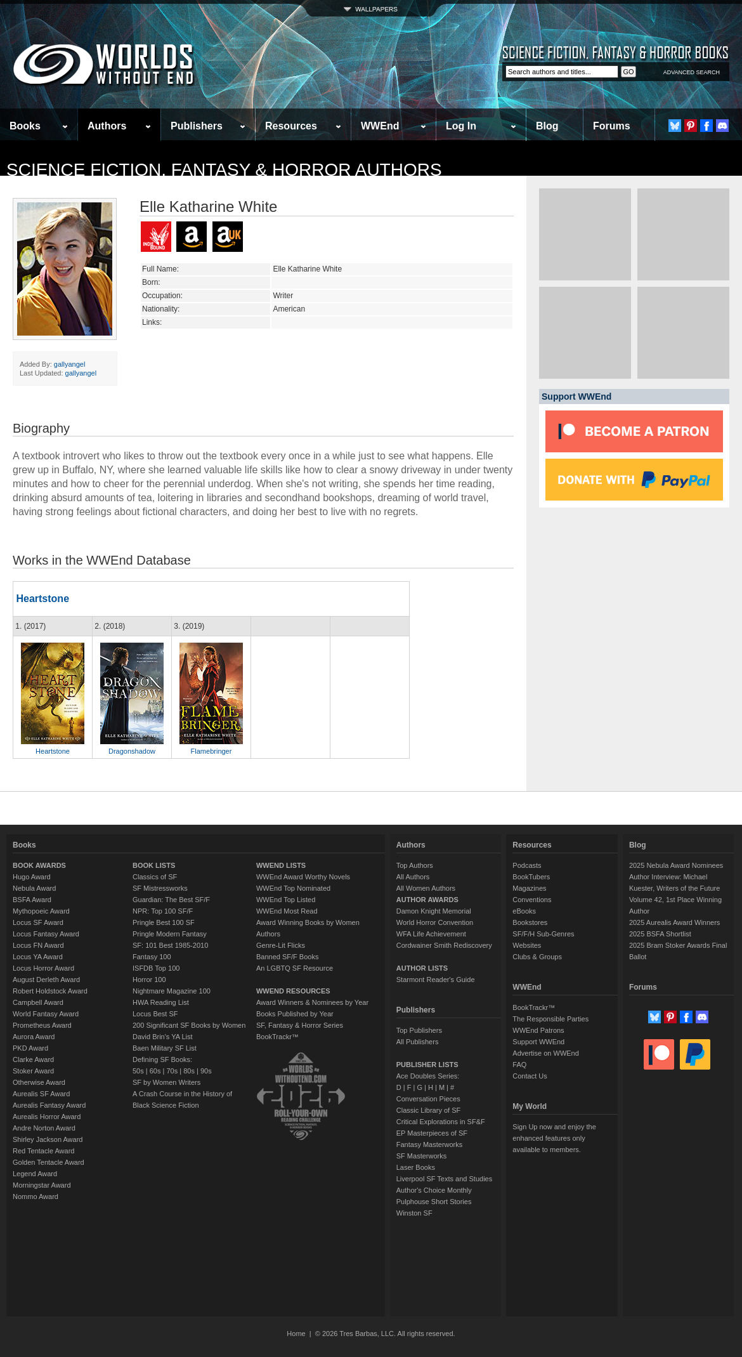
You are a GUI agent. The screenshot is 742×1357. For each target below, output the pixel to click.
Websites (526, 945)
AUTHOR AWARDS (427, 899)
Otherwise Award (39, 1082)
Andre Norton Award (44, 1128)
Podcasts (526, 865)
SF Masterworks (421, 1156)
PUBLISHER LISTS (427, 1064)
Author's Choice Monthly (434, 1190)
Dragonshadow (131, 751)
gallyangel (70, 364)
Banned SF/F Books (287, 956)
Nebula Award (34, 888)
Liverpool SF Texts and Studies (444, 1179)
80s (189, 1071)
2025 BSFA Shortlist (660, 934)
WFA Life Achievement (431, 934)
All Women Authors (425, 888)
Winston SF (414, 1213)
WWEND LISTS (281, 865)
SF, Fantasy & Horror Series (299, 1025)
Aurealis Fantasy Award (49, 1105)
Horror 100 (149, 979)
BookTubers (531, 877)
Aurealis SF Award (41, 1094)
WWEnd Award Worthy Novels (303, 877)
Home (296, 1333)
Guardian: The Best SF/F (171, 899)
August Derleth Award (46, 979)
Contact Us (529, 1076)
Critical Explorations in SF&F (440, 1121)
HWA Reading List (161, 1002)
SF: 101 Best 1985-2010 (170, 945)
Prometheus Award (42, 1025)
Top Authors (414, 865)
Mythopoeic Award (41, 911)
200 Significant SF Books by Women (189, 1025)
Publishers (197, 126)
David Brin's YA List (163, 1036)
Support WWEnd (538, 1042)
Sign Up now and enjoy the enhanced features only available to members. (554, 1138)
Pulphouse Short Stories (434, 1201)
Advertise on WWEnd (545, 1053)
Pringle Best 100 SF (164, 922)
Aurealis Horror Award (47, 1116)
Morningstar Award (42, 1185)
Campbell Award (38, 1002)
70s (172, 1071)
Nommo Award (35, 1196)
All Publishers (417, 1042)
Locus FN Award (38, 945)
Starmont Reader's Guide (435, 979)
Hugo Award (32, 877)
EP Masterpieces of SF (431, 1133)
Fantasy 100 (152, 956)
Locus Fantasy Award (46, 934)
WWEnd (380, 126)
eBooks (524, 911)
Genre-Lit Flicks (280, 945)
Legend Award (35, 1173)
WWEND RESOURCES (293, 991)
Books (25, 126)
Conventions (531, 899)
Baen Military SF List (165, 1048)
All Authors (413, 877)
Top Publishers (419, 1030)
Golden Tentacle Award (48, 1162)
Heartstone (42, 598)
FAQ (519, 1064)
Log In (461, 126)
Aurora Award (34, 1036)
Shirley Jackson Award (47, 1139)
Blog (547, 126)
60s (155, 1071)
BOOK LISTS (154, 865)
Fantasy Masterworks (429, 1144)
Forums (611, 126)
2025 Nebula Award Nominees (676, 865)
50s (138, 1071)
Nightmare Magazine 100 (172, 991)
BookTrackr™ (277, 1036)
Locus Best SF (155, 1014)
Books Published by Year (295, 1014)
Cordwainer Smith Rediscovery (444, 945)
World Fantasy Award (46, 1014)
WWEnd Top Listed (285, 899)
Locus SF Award (38, 922)
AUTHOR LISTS (422, 968)
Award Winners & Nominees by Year (312, 1002)
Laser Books (415, 1167)
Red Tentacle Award (43, 1151)
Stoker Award (33, 1071)
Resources (291, 126)
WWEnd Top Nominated (293, 888)
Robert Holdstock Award (50, 991)
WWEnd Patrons (538, 1030)
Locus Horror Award (43, 968)
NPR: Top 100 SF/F (163, 911)
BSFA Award (32, 899)
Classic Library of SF (428, 1110)
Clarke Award (33, 1059)
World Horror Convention (434, 922)
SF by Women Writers (166, 1082)
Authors (107, 126)
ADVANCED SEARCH (691, 72)
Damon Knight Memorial (433, 911)
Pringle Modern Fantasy (170, 934)
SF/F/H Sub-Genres (543, 934)
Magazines (529, 888)
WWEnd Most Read (287, 911)
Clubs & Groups (537, 956)
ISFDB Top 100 (156, 968)
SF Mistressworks (160, 888)
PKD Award (30, 1048)
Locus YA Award (38, 956)
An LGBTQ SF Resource (294, 968)
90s (206, 1071)
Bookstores (529, 922)
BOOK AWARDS (39, 865)
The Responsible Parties (550, 1019)
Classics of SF (155, 877)
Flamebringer (211, 751)
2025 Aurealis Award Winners (674, 922)
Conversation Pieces (428, 1099)
